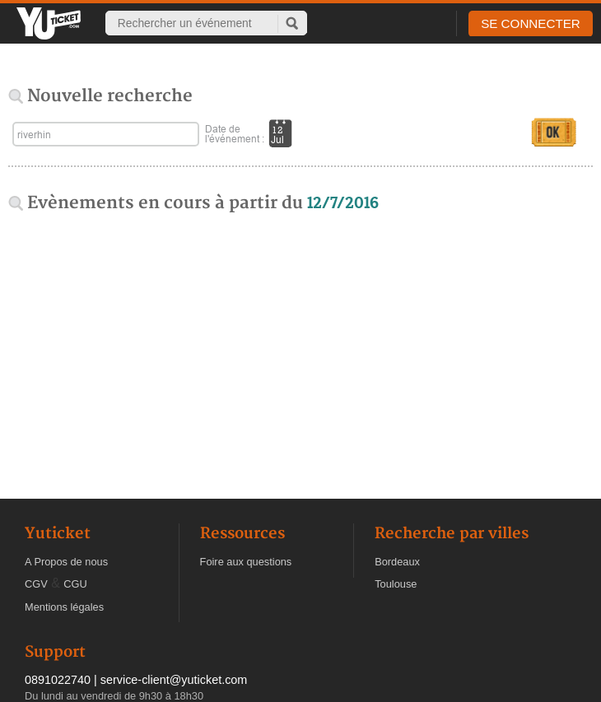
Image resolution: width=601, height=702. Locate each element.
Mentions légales (64, 607)
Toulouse (396, 584)
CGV (36, 584)
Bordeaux (397, 562)
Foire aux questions (246, 562)
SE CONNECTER (530, 23)
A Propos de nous (66, 562)
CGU (74, 584)
